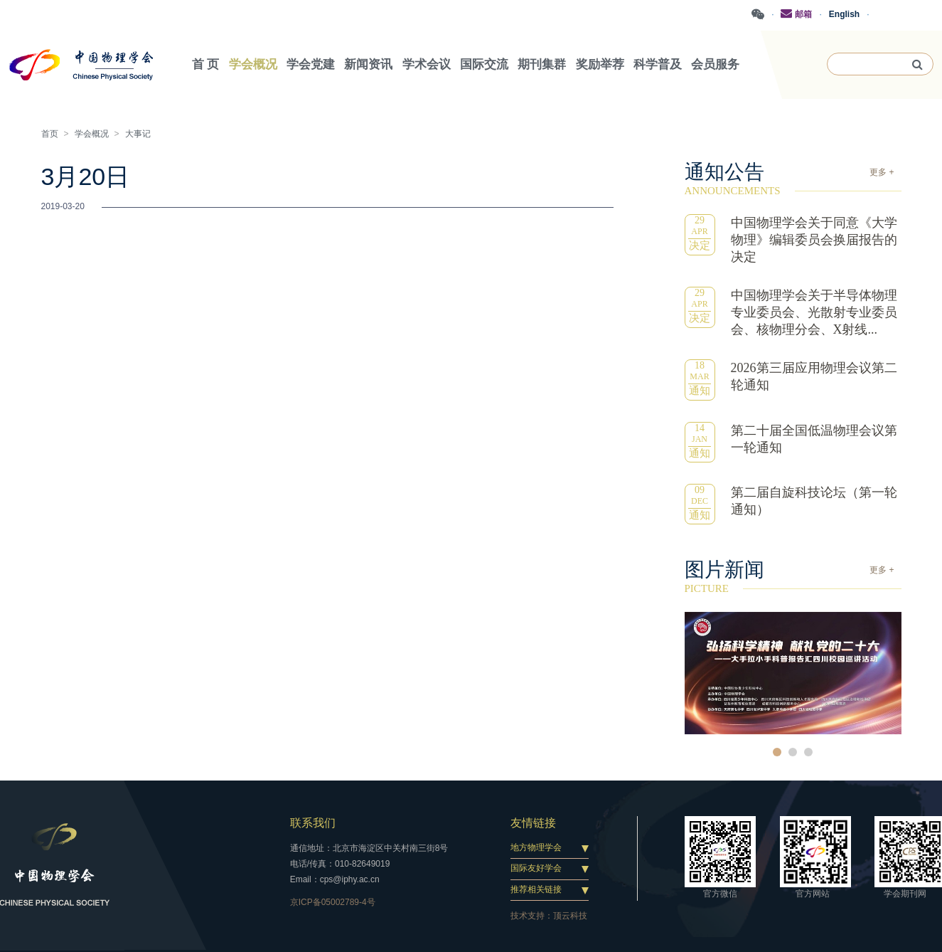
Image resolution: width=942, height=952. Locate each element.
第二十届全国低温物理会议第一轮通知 (814, 439)
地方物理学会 (536, 847)
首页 (49, 134)
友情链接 (533, 823)
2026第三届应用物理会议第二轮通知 (814, 376)
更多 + (881, 172)
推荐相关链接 (536, 889)
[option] (793, 673)
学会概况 (92, 134)
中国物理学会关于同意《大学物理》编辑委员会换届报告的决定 (814, 240)
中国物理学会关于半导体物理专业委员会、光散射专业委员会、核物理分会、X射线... (814, 312)
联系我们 (313, 823)
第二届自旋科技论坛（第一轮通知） (814, 501)
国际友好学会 (536, 868)
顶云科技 (570, 916)
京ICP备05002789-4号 (332, 902)
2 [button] (792, 752)
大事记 (138, 134)
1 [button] (777, 752)
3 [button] (808, 752)
